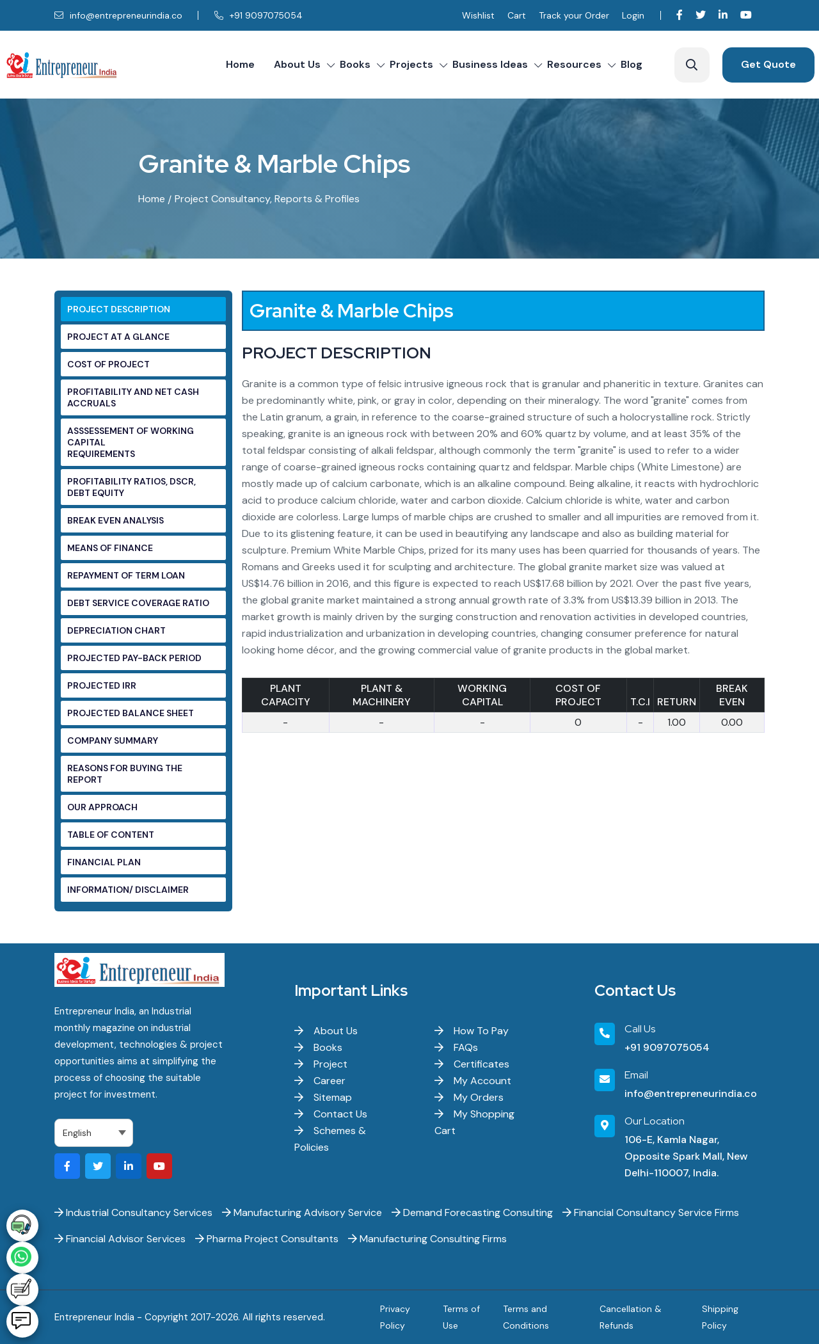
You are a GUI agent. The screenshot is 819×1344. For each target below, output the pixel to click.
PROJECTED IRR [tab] (101, 685)
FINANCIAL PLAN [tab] (104, 862)
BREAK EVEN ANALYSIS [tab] (115, 520)
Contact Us (330, 1114)
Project (320, 1064)
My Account (472, 1080)
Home (240, 64)
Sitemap (323, 1097)
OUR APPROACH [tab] (102, 807)
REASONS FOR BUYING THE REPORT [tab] (124, 773)
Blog (631, 64)
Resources (574, 64)
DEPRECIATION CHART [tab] (116, 630)
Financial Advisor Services (120, 1238)
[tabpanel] (503, 521)
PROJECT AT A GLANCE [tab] (118, 336)
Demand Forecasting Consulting (472, 1212)
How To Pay (471, 1030)
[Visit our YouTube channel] (746, 15)
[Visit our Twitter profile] (701, 15)
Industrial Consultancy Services (133, 1212)
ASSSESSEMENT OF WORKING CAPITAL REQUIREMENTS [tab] (130, 442)
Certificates (471, 1064)
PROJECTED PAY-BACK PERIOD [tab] (134, 658)
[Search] (692, 65)
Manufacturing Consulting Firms (427, 1238)
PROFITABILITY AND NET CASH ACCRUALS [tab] (133, 397)
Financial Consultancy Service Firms (650, 1212)
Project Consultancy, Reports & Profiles (267, 198)
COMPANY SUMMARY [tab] (112, 740)
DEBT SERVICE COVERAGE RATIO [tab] (138, 603)
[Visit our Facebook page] (679, 15)
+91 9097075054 (258, 15)
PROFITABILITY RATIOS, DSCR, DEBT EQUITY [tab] (131, 487)
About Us (297, 64)
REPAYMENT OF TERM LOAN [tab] (126, 575)
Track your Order (574, 15)
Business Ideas (490, 64)
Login (633, 15)
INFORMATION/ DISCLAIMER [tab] (128, 889)
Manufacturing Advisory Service (302, 1212)
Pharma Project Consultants (266, 1238)
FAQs (456, 1047)
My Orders (469, 1097)
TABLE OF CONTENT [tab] (110, 834)
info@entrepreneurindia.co (118, 15)
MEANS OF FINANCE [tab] (110, 548)
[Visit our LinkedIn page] (723, 15)
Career (320, 1080)
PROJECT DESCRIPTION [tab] (118, 309)
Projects (411, 64)
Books (355, 64)
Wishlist (478, 15)
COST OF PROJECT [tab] (108, 364)
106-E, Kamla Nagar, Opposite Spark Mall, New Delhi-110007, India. (685, 1156)
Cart (516, 15)
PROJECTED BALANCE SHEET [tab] (130, 713)
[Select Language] (93, 1133)
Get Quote (768, 64)
